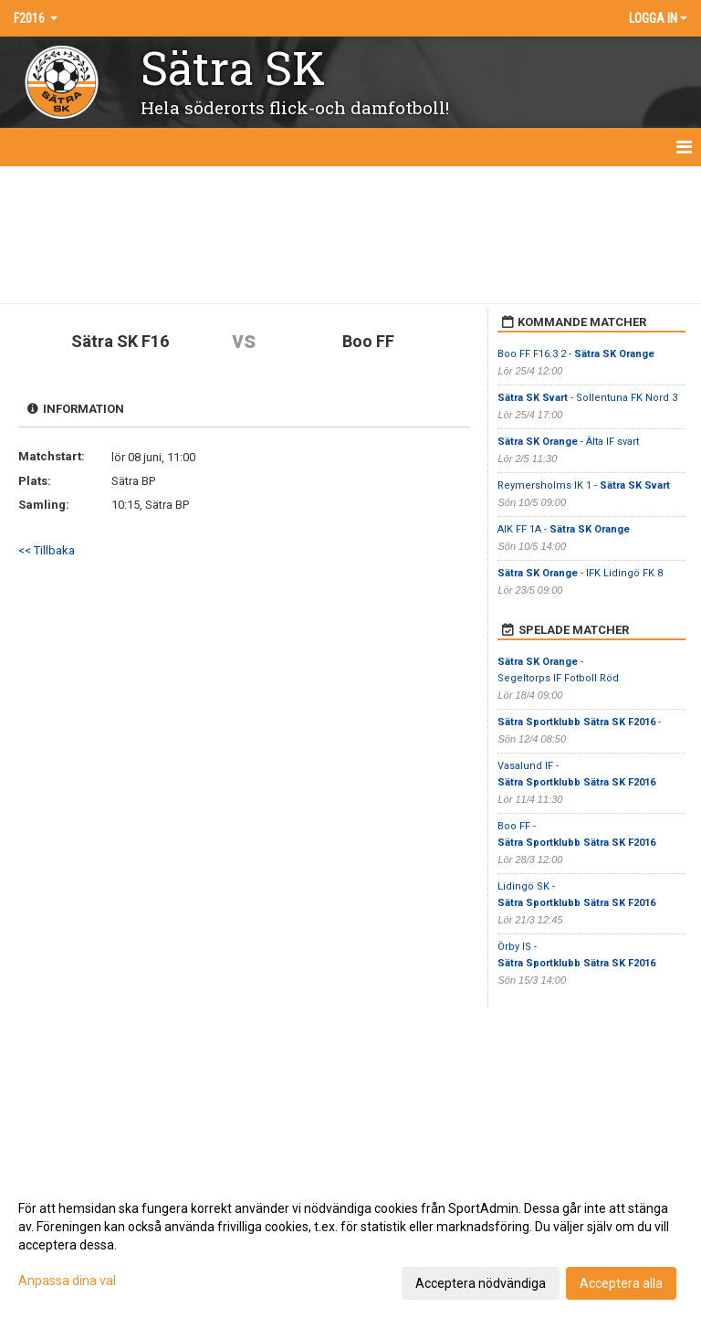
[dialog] (350, 1245)
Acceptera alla (621, 1283)
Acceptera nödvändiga (480, 1283)
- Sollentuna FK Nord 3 (587, 398)
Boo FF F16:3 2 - (575, 354)
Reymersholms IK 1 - (583, 485)
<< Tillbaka (46, 550)
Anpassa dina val (67, 1280)
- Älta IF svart (568, 442)
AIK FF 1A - (563, 529)
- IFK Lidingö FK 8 (580, 573)
